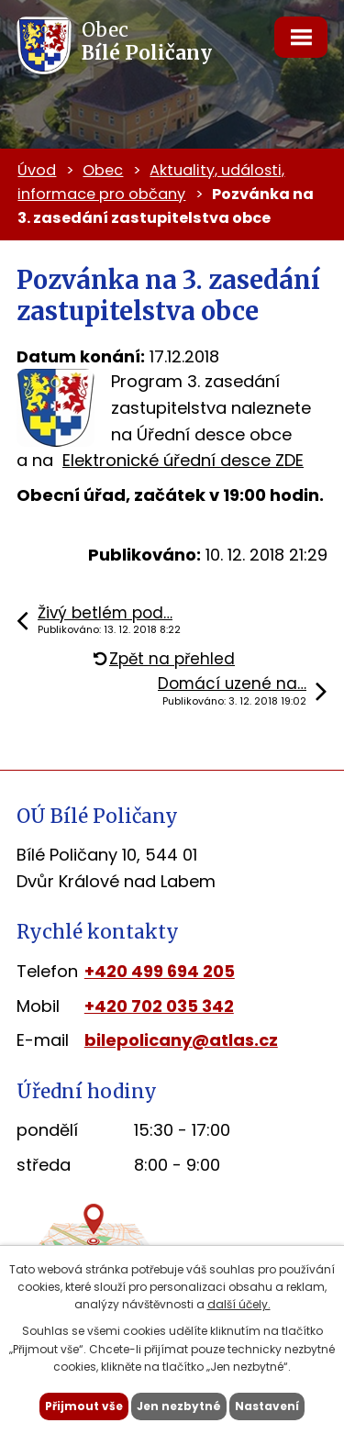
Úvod (36, 170)
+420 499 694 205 (159, 971)
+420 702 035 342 (159, 1006)
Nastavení (267, 1406)
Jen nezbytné (179, 1406)
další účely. (239, 1304)
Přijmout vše (84, 1406)
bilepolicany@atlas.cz (181, 1039)
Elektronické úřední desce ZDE (183, 460)
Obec (103, 170)
